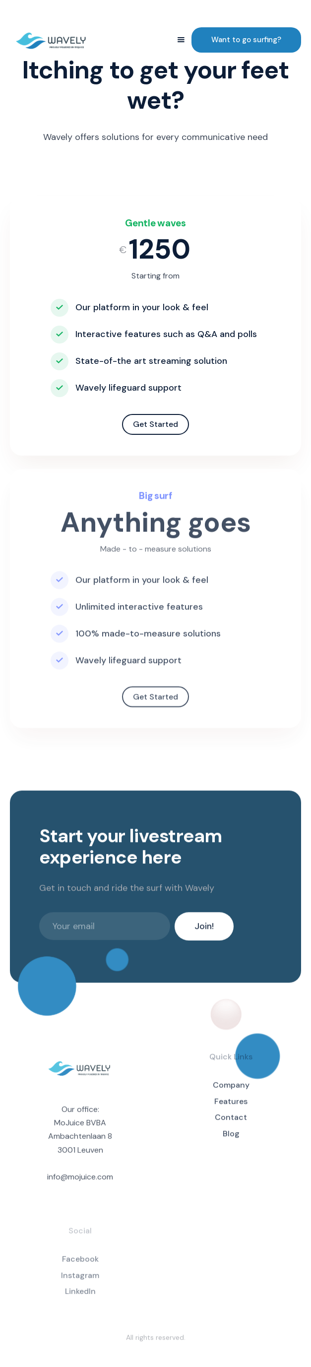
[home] (52, 40)
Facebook (80, 1265)
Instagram (80, 1281)
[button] (181, 39)
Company (230, 1090)
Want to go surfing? (246, 40)
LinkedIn (80, 1298)
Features (231, 1106)
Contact (231, 1122)
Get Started (155, 424)
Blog (230, 1138)
